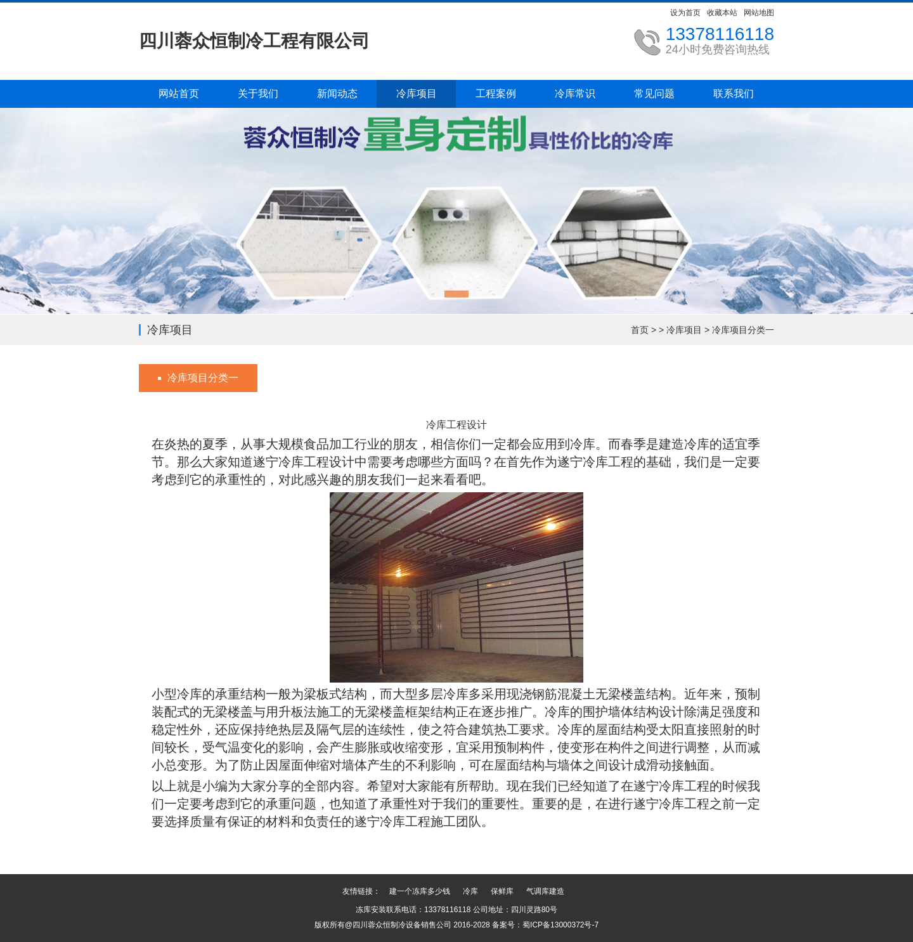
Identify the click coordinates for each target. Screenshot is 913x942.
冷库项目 (416, 93)
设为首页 (685, 12)
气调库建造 (545, 891)
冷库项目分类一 (743, 330)
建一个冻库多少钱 (419, 891)
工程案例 (496, 93)
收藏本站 (722, 12)
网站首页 (179, 93)
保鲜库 (502, 891)
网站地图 (759, 12)
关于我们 (258, 93)
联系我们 (733, 93)
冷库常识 (575, 93)
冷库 (470, 891)
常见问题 (654, 93)
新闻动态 (337, 93)
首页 (640, 330)
